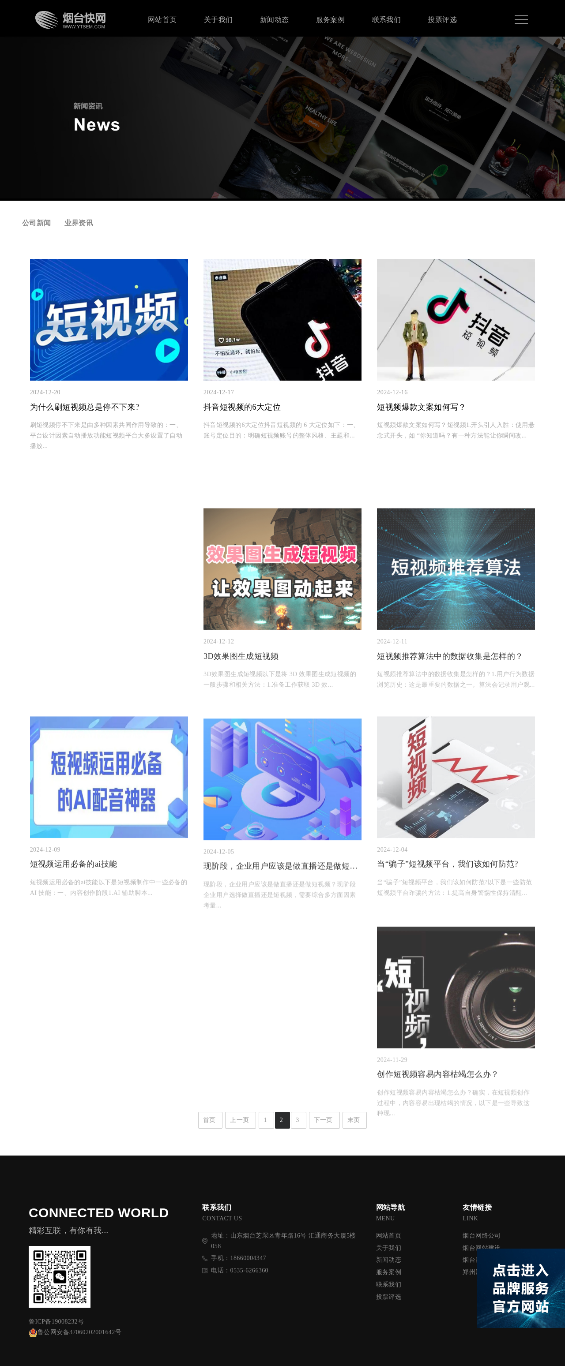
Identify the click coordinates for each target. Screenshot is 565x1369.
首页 (209, 1122)
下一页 (323, 1122)
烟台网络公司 (482, 1238)
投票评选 (442, 19)
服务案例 (330, 19)
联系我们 (386, 19)
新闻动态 (274, 19)
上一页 (239, 1122)
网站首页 (162, 19)
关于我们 (218, 19)
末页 (353, 1122)
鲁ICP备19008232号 (56, 1324)
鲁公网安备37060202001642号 (75, 1335)
